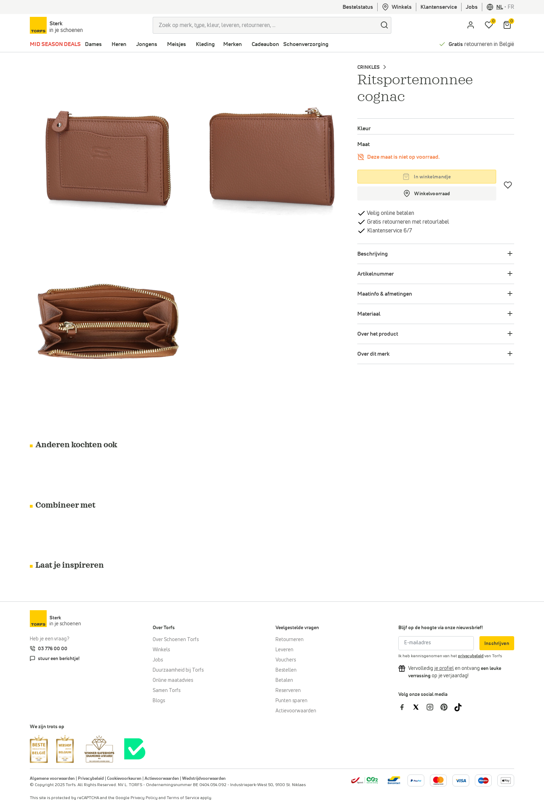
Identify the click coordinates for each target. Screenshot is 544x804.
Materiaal (368, 314)
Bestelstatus (358, 7)
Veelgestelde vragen (297, 627)
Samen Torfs (166, 690)
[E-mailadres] (436, 643)
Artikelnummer (375, 274)
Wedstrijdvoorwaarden (204, 779)
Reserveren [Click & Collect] (288, 690)
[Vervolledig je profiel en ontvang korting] (444, 668)
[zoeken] (384, 25)
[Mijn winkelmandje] (507, 25)
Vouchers (286, 660)
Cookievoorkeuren (124, 779)
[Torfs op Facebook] (405, 707)
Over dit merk (373, 354)
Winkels (397, 7)
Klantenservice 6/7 (389, 230)
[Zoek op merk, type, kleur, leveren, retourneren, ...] (265, 25)
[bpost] (364, 780)
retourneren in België (481, 44)
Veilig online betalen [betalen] (390, 213)
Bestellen (286, 670)
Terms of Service (183, 798)
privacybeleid (471, 656)
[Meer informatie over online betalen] (394, 780)
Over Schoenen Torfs (176, 639)
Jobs (472, 7)
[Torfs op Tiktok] (461, 707)
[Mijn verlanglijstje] (489, 25)
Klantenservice (438, 7)
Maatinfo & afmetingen (384, 294)
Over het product (377, 334)
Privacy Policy (144, 798)
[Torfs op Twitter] (419, 707)
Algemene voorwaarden (52, 779)
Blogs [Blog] (159, 700)
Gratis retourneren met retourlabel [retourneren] (407, 222)
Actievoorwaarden (296, 711)
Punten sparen (291, 700)
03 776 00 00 (52, 648)
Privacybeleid (91, 779)
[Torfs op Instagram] (433, 707)
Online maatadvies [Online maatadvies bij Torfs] (173, 680)
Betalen (284, 680)
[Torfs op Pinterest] (447, 707)
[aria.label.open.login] (471, 25)
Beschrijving (372, 254)
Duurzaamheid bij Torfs (178, 670)
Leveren (284, 649)
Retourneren (290, 639)
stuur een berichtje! (59, 658)
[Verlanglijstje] (508, 185)
